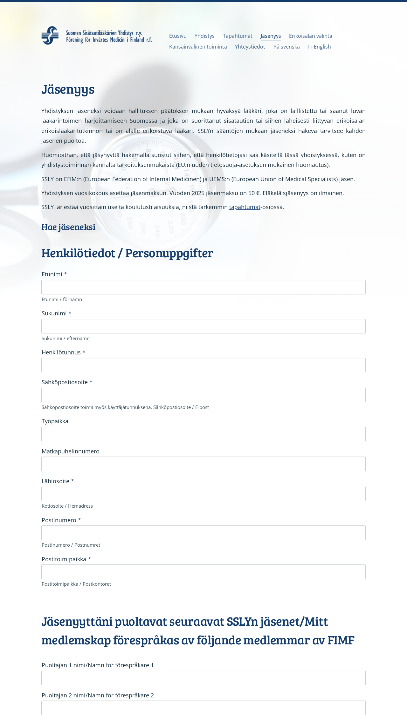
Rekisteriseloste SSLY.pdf (85, 641)
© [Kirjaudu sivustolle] (44, 697)
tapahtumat (244, 207)
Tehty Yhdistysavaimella (343, 697)
